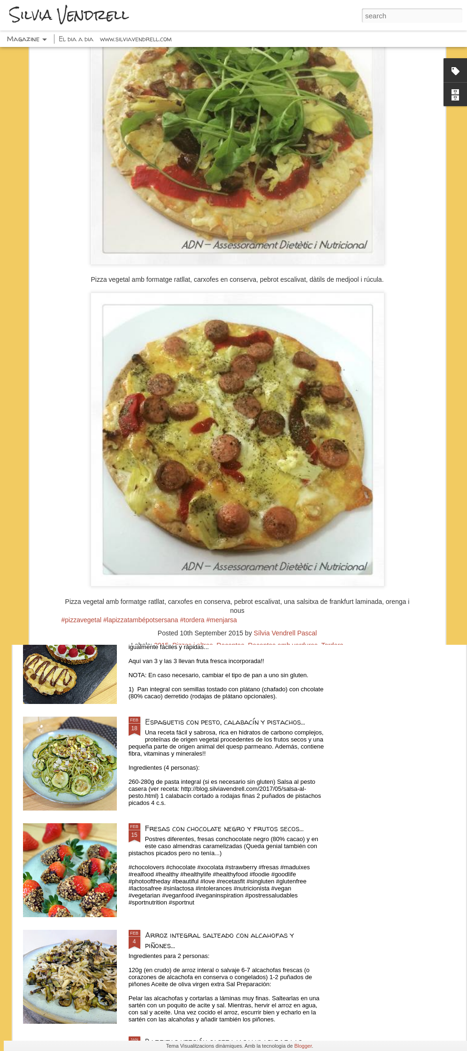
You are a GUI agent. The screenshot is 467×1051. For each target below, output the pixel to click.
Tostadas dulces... (176, 615)
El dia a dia (76, 38)
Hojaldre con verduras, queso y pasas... (404, 439)
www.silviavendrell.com (136, 38)
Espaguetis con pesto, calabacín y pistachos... (225, 722)
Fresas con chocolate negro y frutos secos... (224, 828)
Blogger (303, 1046)
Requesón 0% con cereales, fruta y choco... (182, 439)
